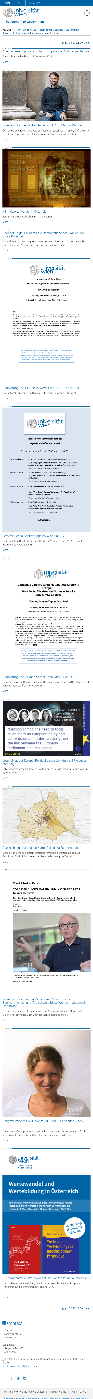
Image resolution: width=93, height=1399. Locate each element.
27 (74, 42)
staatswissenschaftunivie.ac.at (20, 1366)
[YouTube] (18, 1378)
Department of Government (25, 22)
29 (81, 42)
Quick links (34, 2)
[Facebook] (12, 1378)
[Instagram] (24, 1378)
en (6, 2)
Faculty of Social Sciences (51, 30)
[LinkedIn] (5, 1378)
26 (70, 42)
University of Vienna (26, 30)
